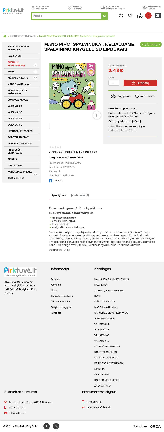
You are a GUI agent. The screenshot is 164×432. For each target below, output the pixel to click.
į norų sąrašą (144, 96)
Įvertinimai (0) (80, 195)
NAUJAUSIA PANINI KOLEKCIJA (18, 48)
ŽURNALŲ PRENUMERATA (22, 36)
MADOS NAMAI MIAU (19, 84)
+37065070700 (94, 402)
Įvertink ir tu (71, 151)
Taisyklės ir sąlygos (61, 307)
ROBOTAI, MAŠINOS (19, 137)
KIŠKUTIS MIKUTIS (22, 78)
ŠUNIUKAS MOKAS (18, 100)
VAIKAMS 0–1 (15, 106)
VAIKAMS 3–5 (15, 118)
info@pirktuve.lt (17, 413)
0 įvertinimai (55, 151)
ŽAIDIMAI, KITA (16, 178)
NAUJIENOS (14, 56)
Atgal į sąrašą (151, 44)
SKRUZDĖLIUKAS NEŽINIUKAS (17, 92)
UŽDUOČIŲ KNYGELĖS (20, 131)
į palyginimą (120, 96)
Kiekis (111, 77)
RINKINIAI (13, 159)
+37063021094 (17, 408)
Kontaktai (56, 313)
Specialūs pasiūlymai (62, 296)
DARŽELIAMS (15, 165)
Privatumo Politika (60, 301)
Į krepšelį (140, 83)
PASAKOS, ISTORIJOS (20, 143)
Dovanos (55, 279)
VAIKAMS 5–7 (15, 124)
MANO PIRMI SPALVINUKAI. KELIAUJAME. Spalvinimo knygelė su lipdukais (77, 36)
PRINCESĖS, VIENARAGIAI (15, 151)
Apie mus (56, 285)
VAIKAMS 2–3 (15, 112)
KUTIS (22, 72)
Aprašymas (58, 195)
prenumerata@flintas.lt (99, 407)
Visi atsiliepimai (89, 151)
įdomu (54, 290)
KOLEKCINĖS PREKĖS (22, 172)
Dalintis (55, 180)
